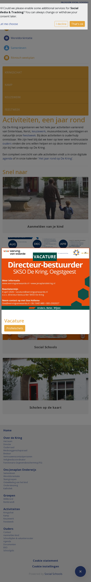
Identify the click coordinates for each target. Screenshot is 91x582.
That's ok (77, 24)
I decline (61, 24)
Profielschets (14, 328)
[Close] (85, 253)
